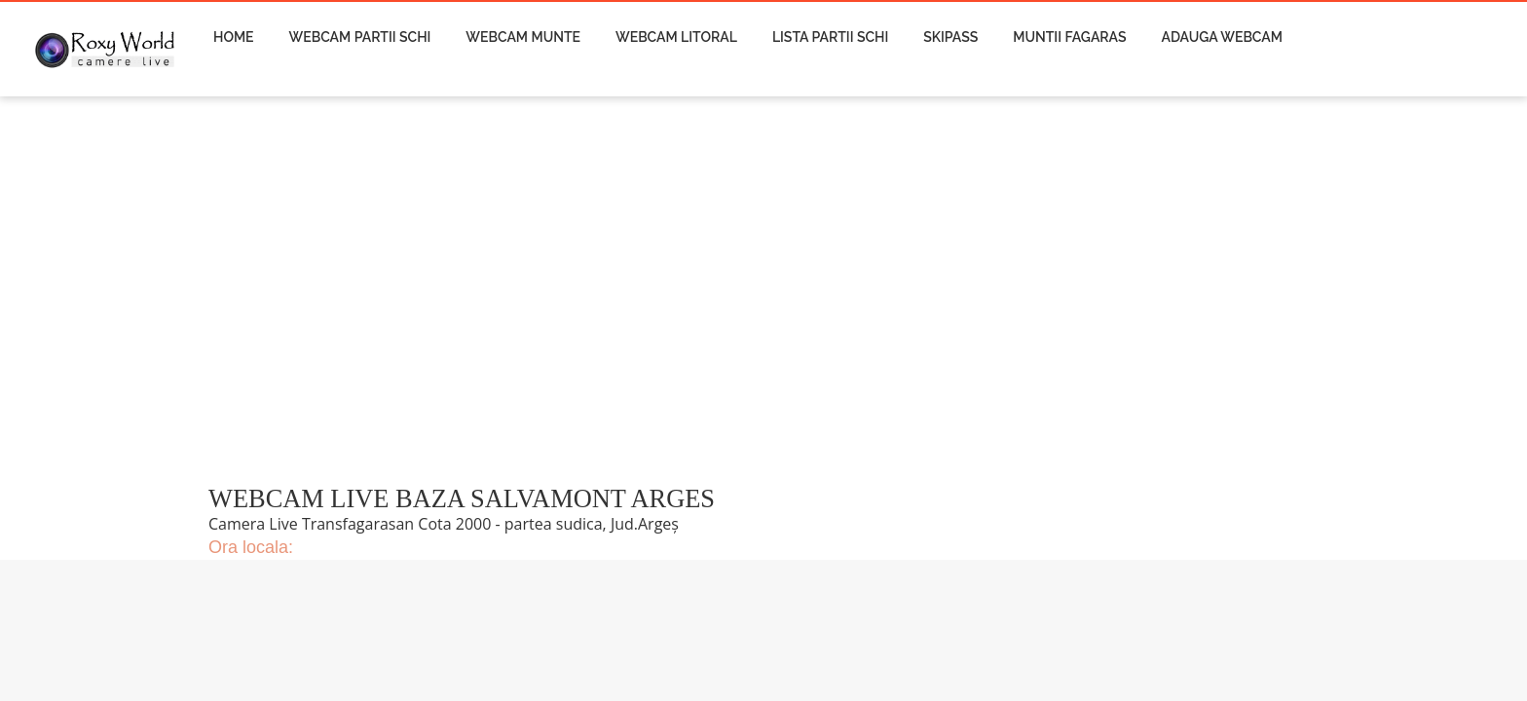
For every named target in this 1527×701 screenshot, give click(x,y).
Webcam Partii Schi (360, 37)
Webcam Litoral (676, 37)
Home (233, 37)
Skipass (950, 37)
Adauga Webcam (1222, 37)
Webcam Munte (523, 37)
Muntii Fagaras (1069, 37)
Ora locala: (250, 547)
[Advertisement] (597, 302)
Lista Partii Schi (830, 37)
